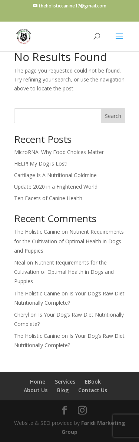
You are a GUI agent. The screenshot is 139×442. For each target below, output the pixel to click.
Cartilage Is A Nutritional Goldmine (55, 175)
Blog (63, 390)
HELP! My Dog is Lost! (40, 163)
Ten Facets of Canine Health (48, 198)
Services (65, 381)
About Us (35, 390)
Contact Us (92, 390)
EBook (93, 381)
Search (113, 115)
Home (37, 381)
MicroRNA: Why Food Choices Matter (59, 152)
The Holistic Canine (37, 231)
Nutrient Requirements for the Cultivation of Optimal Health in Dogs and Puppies (69, 241)
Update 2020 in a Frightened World (55, 186)
